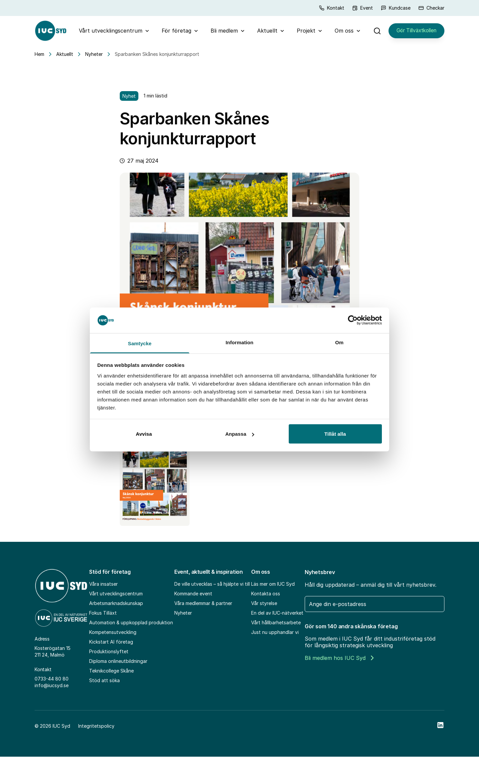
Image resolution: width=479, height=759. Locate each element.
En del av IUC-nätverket (277, 615)
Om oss (341, 32)
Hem (39, 57)
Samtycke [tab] (140, 343)
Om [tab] (339, 342)
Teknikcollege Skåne (111, 673)
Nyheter (94, 57)
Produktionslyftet (108, 654)
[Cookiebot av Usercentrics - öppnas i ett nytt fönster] (353, 320)
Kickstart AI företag (111, 644)
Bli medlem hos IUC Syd (339, 660)
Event (362, 8)
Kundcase (395, 8)
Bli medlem (221, 32)
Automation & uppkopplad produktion (131, 625)
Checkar (431, 8)
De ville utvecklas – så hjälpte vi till (212, 586)
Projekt (303, 32)
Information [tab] (239, 342)
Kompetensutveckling (112, 635)
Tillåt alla (335, 434)
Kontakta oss (265, 596)
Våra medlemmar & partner (203, 606)
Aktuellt (264, 32)
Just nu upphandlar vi (275, 635)
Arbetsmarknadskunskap (116, 606)
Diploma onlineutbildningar (118, 664)
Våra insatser (103, 586)
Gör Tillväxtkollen (413, 32)
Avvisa (144, 434)
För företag (174, 32)
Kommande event (193, 596)
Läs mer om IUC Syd (273, 586)
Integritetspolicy (96, 728)
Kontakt (331, 8)
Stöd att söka (104, 683)
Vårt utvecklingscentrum (108, 32)
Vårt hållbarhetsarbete (276, 625)
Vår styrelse (264, 606)
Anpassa (239, 434)
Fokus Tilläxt (103, 615)
